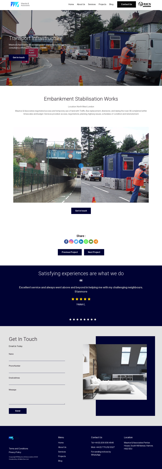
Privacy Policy (15, 452)
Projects (102, 4)
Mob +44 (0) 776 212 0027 (103, 447)
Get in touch (19, 58)
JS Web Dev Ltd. (23, 459)
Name (11, 354)
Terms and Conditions (18, 449)
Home (71, 4)
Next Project (94, 252)
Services (92, 4)
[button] (67, 319)
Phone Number (14, 366)
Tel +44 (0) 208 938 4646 (102, 443)
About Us (81, 4)
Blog (111, 4)
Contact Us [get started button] (126, 4)
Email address (14, 378)
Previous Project (70, 252)
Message (12, 390)
